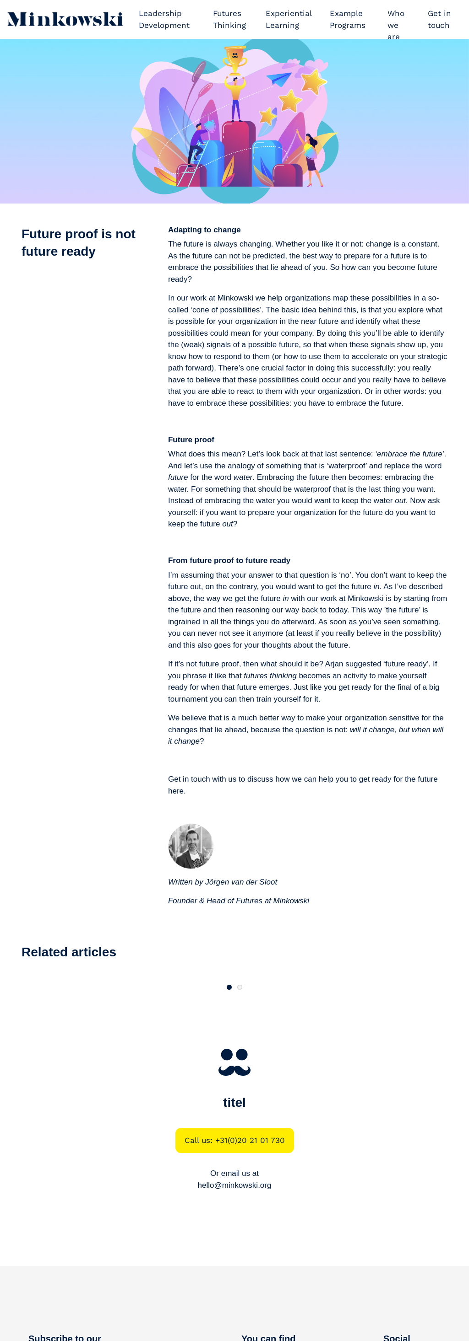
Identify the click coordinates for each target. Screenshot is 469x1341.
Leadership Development (164, 19)
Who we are (395, 25)
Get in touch (439, 19)
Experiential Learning (288, 19)
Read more (90, 1029)
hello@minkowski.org (235, 1259)
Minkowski (291, 900)
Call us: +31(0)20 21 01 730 (235, 1214)
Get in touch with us (202, 779)
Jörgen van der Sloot (241, 882)
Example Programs (347, 19)
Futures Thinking (229, 19)
